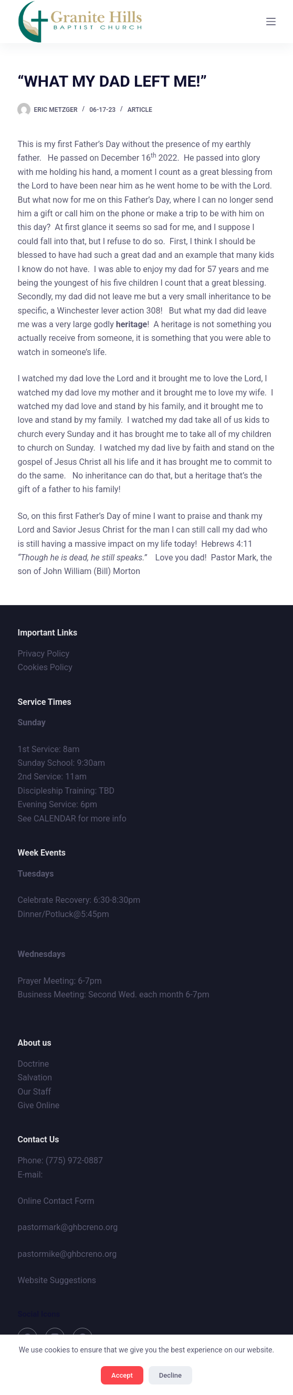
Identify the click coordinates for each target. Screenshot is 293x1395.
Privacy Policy (43, 654)
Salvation (34, 1077)
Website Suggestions (56, 1280)
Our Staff (34, 1092)
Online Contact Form (55, 1201)
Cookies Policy (44, 667)
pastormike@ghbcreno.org (67, 1254)
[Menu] (271, 21)
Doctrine (33, 1064)
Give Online (38, 1105)
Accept (122, 1375)
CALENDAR (55, 819)
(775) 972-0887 (74, 1160)
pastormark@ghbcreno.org (67, 1227)
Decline (170, 1375)
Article (140, 109)
